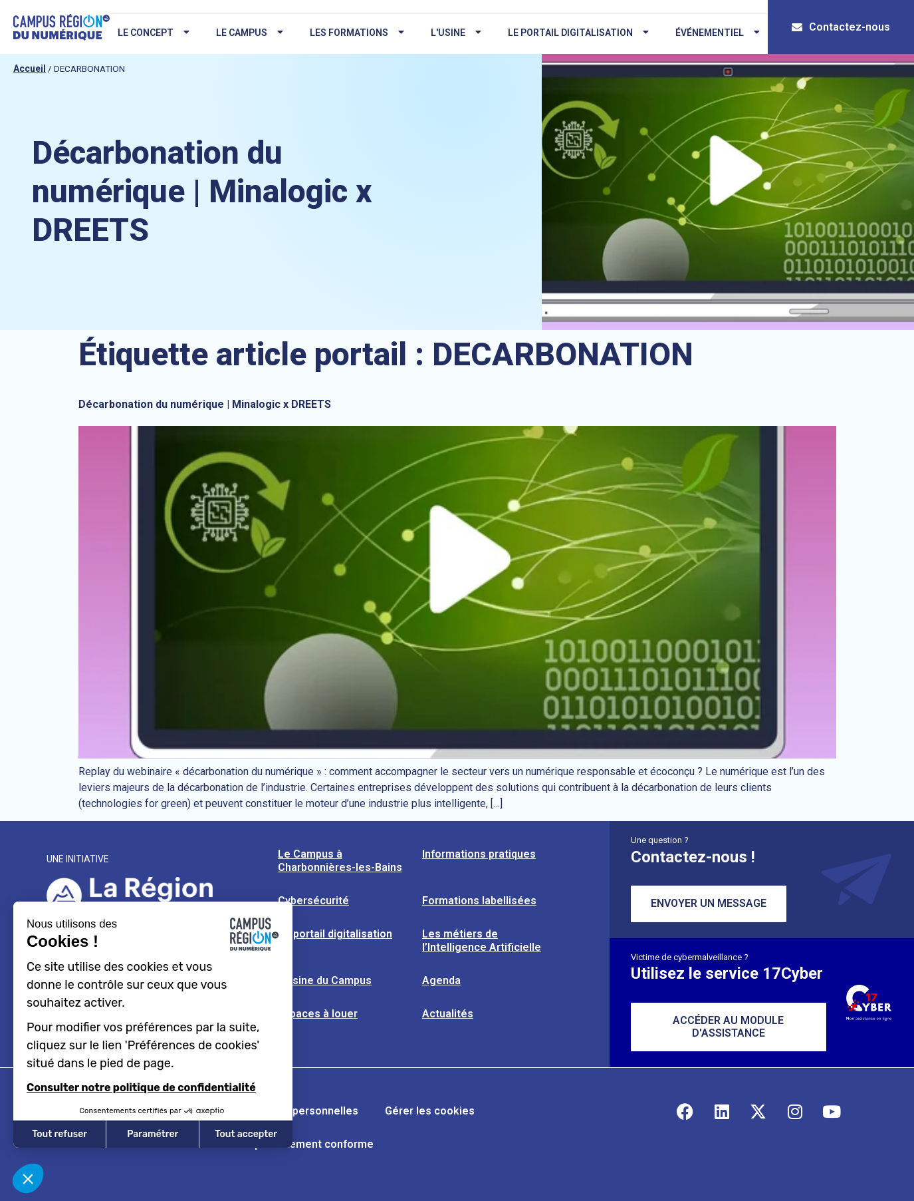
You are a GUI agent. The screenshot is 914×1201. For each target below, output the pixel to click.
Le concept (151, 32)
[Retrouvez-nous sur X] (758, 1111)
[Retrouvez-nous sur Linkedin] (722, 1111)
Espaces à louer (318, 1013)
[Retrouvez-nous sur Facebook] (685, 1111)
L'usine (453, 32)
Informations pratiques (479, 854)
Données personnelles (301, 1111)
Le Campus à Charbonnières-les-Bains (340, 861)
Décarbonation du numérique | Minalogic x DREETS (204, 404)
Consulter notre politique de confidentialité (141, 1087)
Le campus (247, 32)
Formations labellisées (479, 900)
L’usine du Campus (325, 980)
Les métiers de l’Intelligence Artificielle (481, 940)
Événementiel (715, 32)
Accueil (29, 68)
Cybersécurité (313, 900)
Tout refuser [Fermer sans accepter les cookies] (59, 1134)
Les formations (354, 32)
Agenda (441, 980)
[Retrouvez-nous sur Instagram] (795, 1111)
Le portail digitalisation (575, 32)
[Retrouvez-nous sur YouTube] (831, 1111)
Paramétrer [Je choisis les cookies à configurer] (152, 1134)
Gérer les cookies (430, 1111)
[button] (28, 1178)
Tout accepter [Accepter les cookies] (246, 1134)
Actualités (447, 1013)
